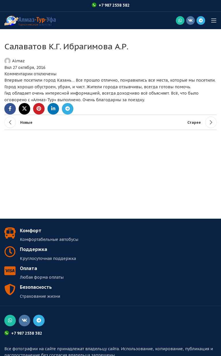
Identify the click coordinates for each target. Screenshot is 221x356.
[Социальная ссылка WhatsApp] (180, 20)
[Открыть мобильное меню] (214, 20)
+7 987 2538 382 (114, 5)
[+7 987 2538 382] (94, 5)
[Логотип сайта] (30, 20)
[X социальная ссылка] (24, 109)
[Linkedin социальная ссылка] (53, 109)
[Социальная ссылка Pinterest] (39, 109)
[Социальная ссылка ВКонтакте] (190, 20)
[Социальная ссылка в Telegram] (201, 20)
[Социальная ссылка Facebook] (10, 109)
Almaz (18, 60)
